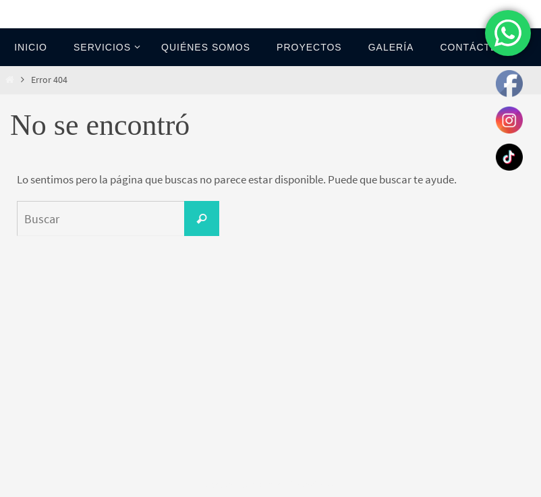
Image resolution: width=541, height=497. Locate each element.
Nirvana (271, 484)
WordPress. (315, 484)
